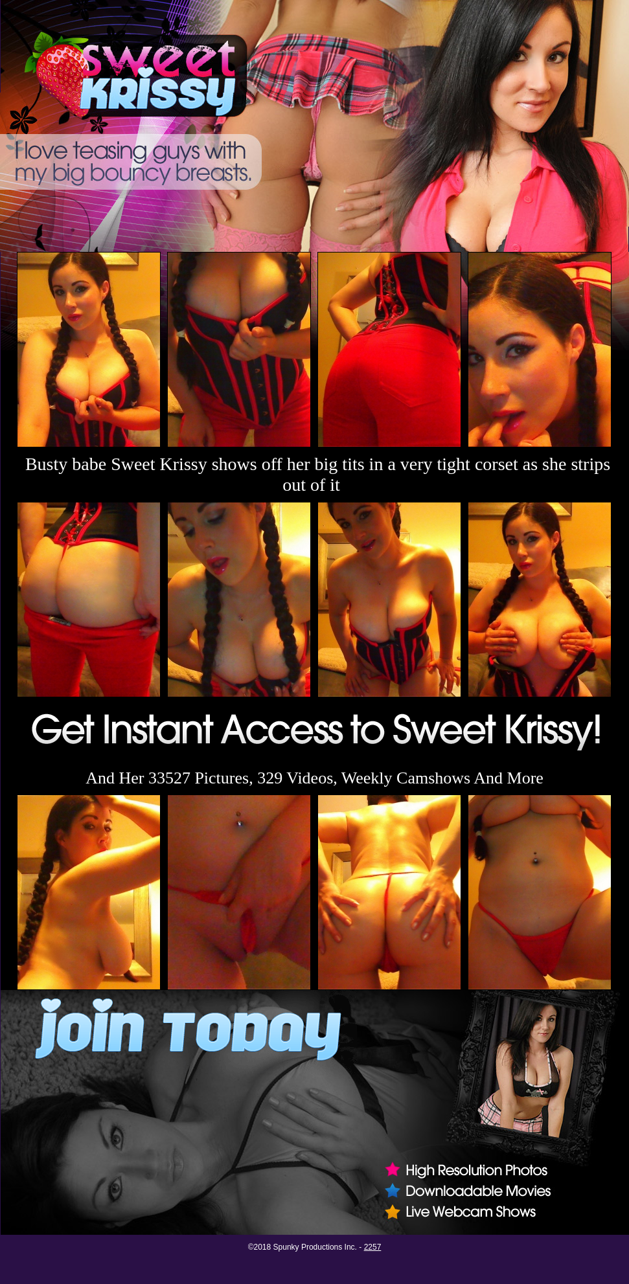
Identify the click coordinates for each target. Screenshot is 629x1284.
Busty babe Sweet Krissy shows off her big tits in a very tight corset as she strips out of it (317, 474)
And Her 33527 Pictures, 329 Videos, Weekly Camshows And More (314, 778)
